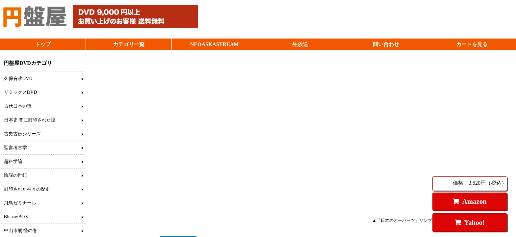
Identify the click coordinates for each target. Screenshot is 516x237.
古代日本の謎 (18, 106)
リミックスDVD (20, 92)
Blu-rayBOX (16, 216)
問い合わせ (386, 44)
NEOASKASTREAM (214, 44)
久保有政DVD (18, 78)
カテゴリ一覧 (128, 44)
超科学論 (13, 161)
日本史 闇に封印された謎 (30, 119)
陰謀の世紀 (15, 175)
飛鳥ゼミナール (20, 202)
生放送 (300, 44)
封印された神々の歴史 (27, 189)
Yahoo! (474, 222)
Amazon (474, 201)
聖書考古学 (15, 147)
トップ (43, 44)
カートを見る (472, 44)
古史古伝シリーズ (22, 133)
